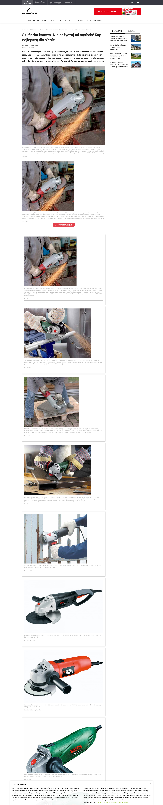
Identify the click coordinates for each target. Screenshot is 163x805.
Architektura (65, 20)
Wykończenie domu (37, 30)
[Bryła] (69, 2)
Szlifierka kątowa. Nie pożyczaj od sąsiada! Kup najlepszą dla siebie (69, 30)
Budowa (27, 20)
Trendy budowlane (93, 20)
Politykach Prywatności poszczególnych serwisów (111, 802)
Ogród (36, 20)
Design (54, 20)
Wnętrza (45, 20)
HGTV (80, 20)
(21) (64, 225)
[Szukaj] (132, 2)
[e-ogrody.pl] (55, 2)
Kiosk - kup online (117, 11)
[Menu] (138, 2)
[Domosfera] (40, 2)
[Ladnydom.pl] (27, 2)
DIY (74, 20)
